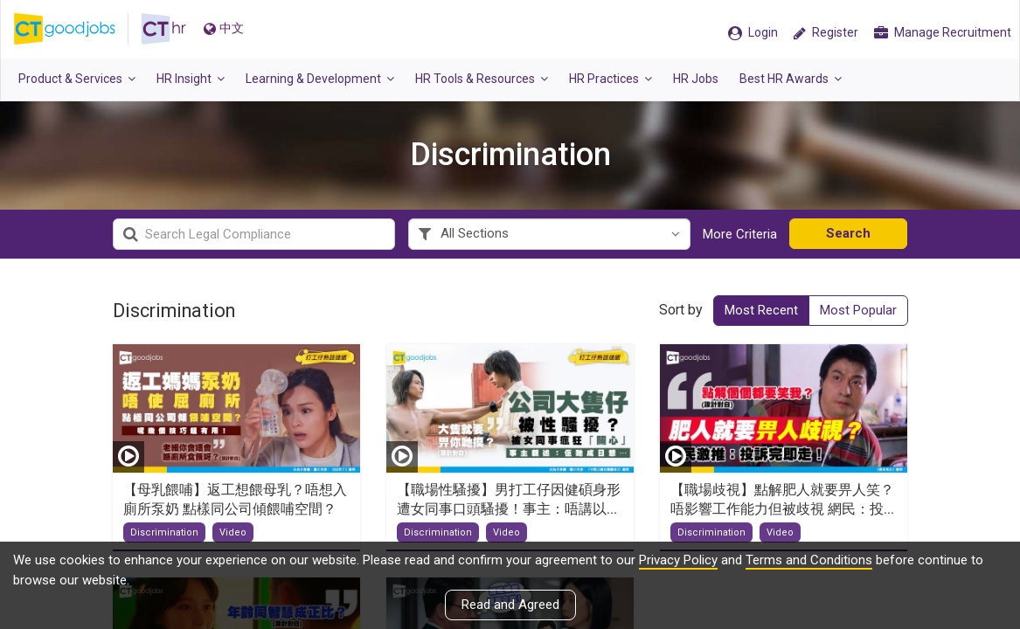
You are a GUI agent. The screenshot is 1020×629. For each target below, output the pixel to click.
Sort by (681, 309)
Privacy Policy (678, 560)
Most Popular (858, 310)
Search (848, 233)
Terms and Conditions (809, 560)
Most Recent (761, 310)
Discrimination (164, 532)
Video (232, 532)
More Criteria (740, 234)
